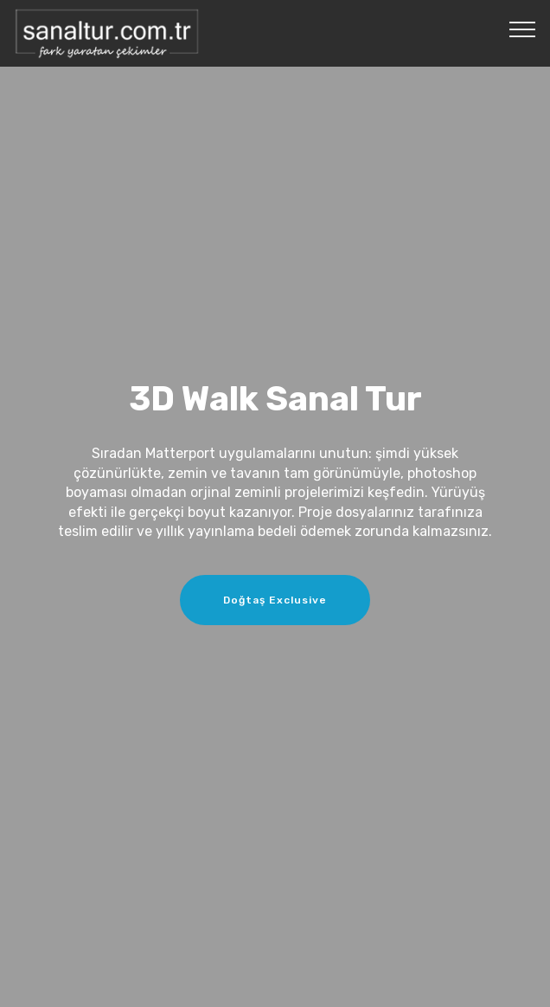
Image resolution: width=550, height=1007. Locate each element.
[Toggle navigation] (522, 28)
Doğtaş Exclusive (275, 600)
